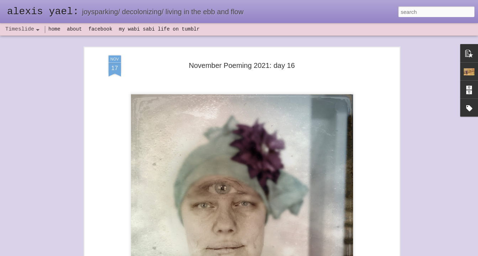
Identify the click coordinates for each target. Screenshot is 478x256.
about (74, 29)
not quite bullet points (232, 246)
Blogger (261, 252)
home (54, 29)
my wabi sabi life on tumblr (159, 29)
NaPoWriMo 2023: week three (342, 245)
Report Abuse (282, 252)
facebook (100, 29)
